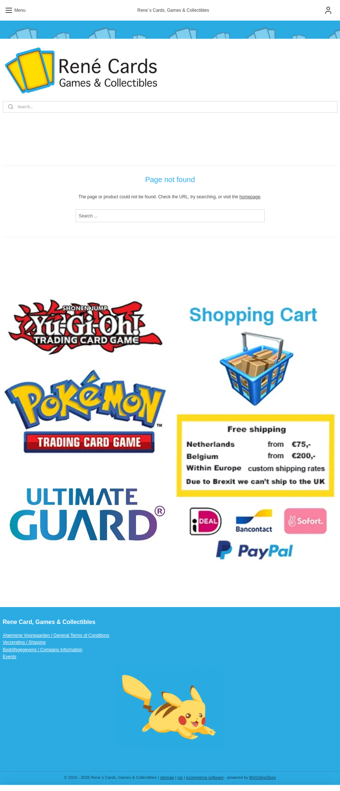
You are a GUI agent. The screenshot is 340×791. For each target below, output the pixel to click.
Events (10, 656)
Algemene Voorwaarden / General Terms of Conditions (56, 635)
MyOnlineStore (262, 777)
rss (180, 777)
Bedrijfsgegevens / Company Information (43, 649)
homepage (249, 196)
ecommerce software (205, 777)
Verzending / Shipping (24, 642)
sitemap (167, 777)
